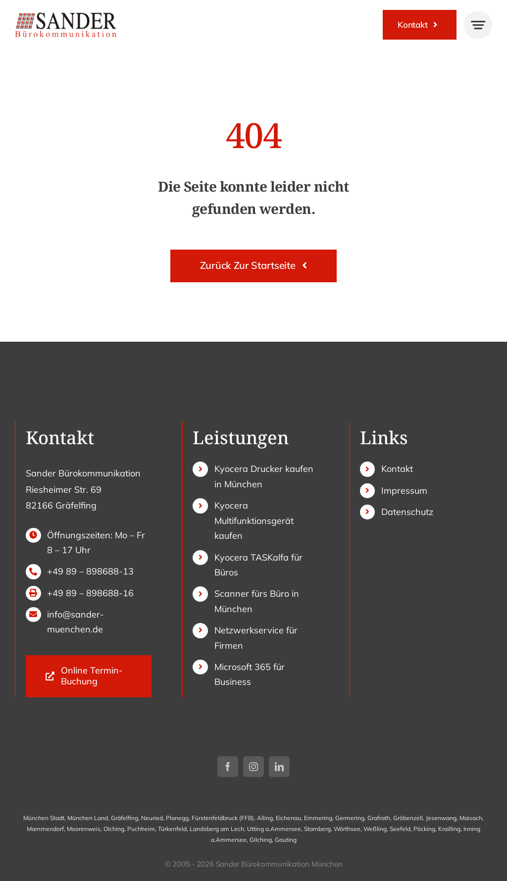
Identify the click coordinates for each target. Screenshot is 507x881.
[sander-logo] (65, 15)
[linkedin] (279, 766)
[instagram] (253, 766)
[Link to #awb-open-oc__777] (478, 25)
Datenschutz (407, 512)
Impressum (404, 490)
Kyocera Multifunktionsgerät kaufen (254, 520)
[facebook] (227, 766)
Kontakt (397, 468)
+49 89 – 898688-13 (90, 571)
